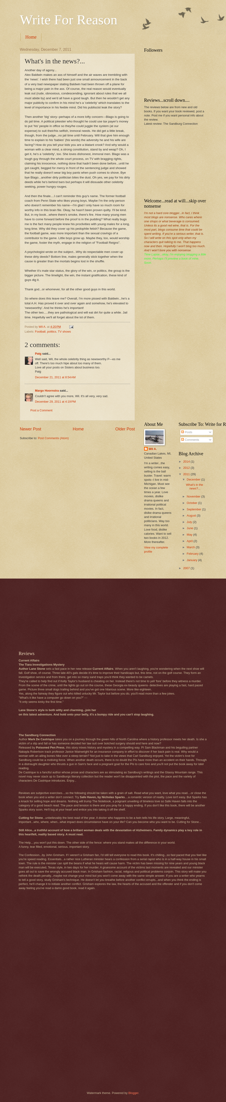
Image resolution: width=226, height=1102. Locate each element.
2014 (187, 461)
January (192, 560)
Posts (186, 432)
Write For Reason (68, 19)
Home (31, 37)
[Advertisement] (178, 161)
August (192, 515)
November (194, 496)
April (190, 541)
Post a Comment (41, 410)
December (194, 479)
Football (40, 331)
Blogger (133, 1093)
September (194, 509)
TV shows (64, 331)
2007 (187, 568)
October (192, 503)
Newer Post (30, 429)
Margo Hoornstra (47, 390)
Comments (190, 439)
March (191, 547)
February (193, 553)
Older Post (125, 429)
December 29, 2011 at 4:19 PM (55, 401)
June (190, 528)
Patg (38, 353)
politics (51, 331)
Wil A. (153, 449)
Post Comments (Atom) (53, 438)
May (190, 534)
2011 (187, 474)
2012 (187, 467)
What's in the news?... (194, 486)
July (190, 522)
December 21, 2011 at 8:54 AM (55, 377)
